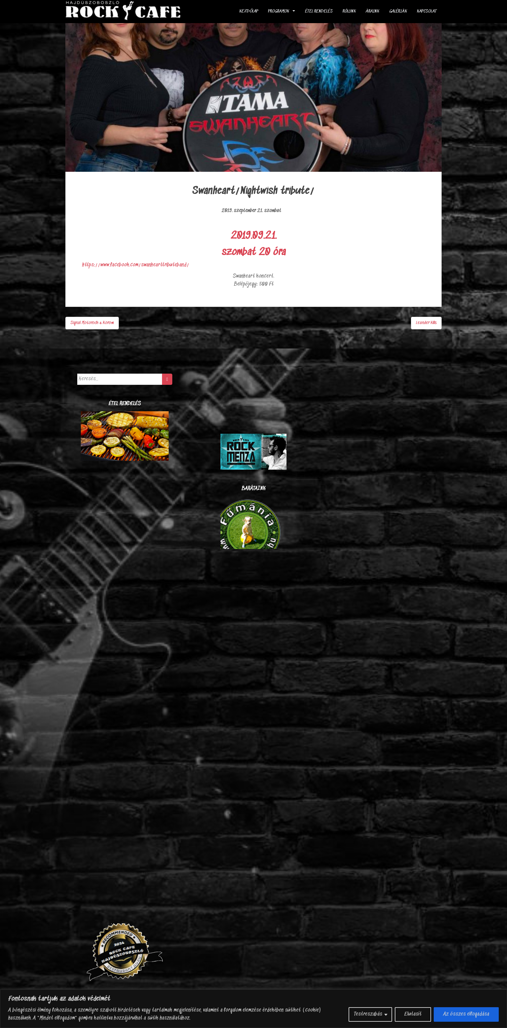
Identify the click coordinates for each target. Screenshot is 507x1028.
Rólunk (349, 11)
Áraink (372, 11)
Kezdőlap (248, 11)
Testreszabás (368, 1014)
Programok (278, 11)
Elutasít (413, 1014)
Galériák (398, 11)
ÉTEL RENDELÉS (319, 11)
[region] (253, 1008)
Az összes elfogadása (466, 1014)
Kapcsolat (427, 11)
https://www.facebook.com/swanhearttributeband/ (135, 265)
